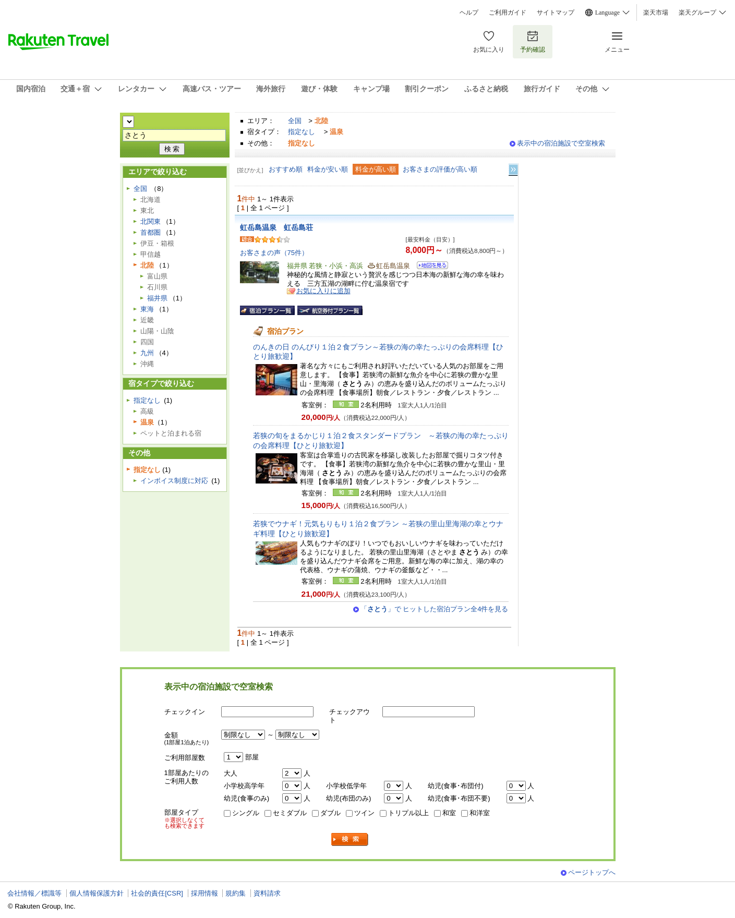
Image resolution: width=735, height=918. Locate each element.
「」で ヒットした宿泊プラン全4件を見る (434, 609)
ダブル (330, 813)
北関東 (150, 221)
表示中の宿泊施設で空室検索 (561, 143)
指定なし (301, 132)
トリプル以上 (408, 813)
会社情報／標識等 (34, 893)
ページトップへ (592, 872)
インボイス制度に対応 (174, 481)
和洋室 (479, 813)
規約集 (235, 893)
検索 (350, 839)
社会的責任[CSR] (157, 893)
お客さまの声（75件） (274, 253)
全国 (295, 121)
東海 (147, 309)
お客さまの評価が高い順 (440, 169)
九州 (147, 353)
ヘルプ (469, 12)
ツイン (364, 813)
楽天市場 (655, 12)
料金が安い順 (327, 169)
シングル (245, 813)
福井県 (157, 298)
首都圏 (150, 232)
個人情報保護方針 (96, 893)
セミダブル (290, 813)
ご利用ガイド (507, 12)
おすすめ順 (286, 169)
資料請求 (267, 893)
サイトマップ (555, 12)
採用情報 (204, 893)
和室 (449, 813)
